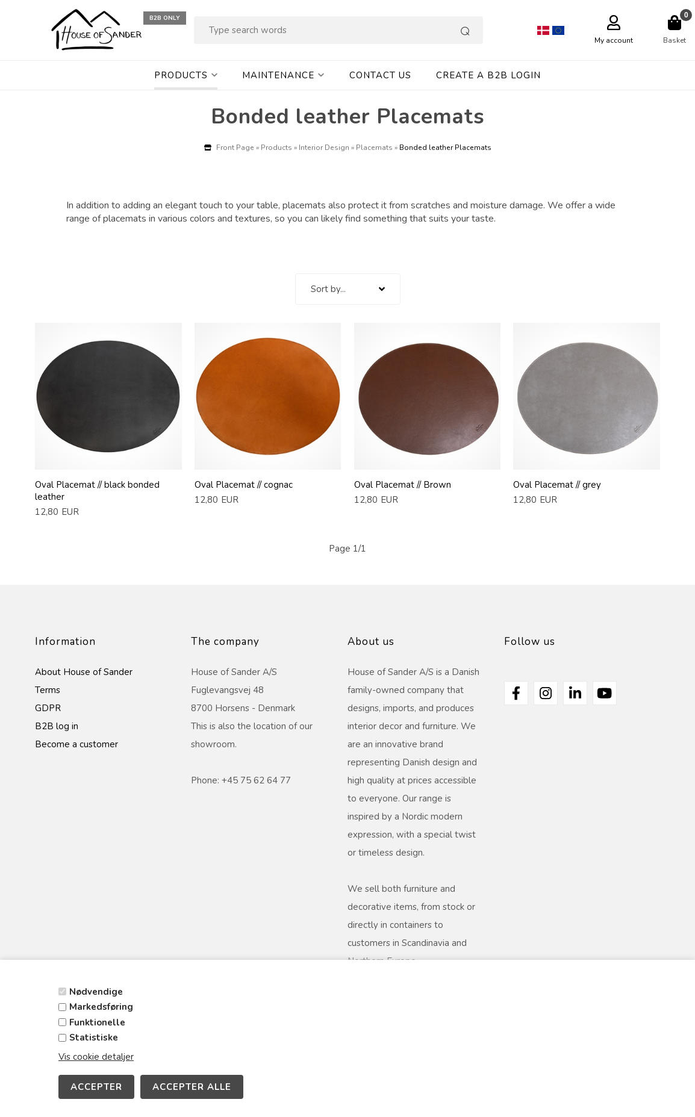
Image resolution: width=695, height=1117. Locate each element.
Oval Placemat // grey (557, 485)
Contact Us (380, 75)
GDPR (48, 708)
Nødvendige (96, 992)
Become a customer (76, 744)
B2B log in (56, 726)
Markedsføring (101, 1007)
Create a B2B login (488, 75)
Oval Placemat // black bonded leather (97, 491)
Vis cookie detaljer (96, 1057)
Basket (674, 40)
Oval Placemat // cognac (244, 485)
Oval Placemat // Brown (402, 485)
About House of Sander (83, 672)
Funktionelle (97, 1022)
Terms (47, 690)
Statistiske (93, 1037)
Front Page (235, 147)
